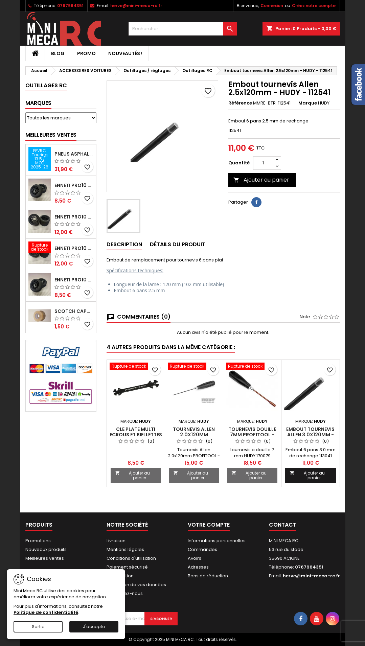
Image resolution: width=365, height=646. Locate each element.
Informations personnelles (217, 540)
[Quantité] (263, 163)
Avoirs (194, 558)
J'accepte (94, 626)
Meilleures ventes (44, 558)
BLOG (58, 53)
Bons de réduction (208, 576)
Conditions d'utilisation (131, 558)
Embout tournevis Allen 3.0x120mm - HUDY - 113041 (310, 434)
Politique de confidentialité (46, 612)
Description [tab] (124, 244)
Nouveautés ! (125, 53)
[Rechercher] (183, 29)
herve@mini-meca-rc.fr (136, 5)
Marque (307, 103)
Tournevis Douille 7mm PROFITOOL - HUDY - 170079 (252, 434)
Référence (240, 103)
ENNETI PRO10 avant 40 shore (73, 279)
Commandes (202, 549)
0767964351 (70, 5)
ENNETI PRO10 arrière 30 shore (73, 248)
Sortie (38, 626)
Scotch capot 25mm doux (73, 311)
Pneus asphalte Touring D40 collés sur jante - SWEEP (73, 154)
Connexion (271, 5)
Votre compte (209, 525)
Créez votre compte (314, 5)
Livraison (116, 540)
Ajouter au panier (261, 180)
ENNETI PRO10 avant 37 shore (73, 185)
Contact (282, 525)
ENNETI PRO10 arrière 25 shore (73, 217)
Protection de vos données (136, 584)
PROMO (86, 53)
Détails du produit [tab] (177, 244)
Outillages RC (46, 85)
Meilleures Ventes (50, 135)
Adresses (198, 567)
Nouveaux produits (46, 549)
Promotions (38, 540)
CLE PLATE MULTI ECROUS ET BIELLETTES (136, 432)
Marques (38, 103)
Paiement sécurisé (127, 567)
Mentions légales (125, 549)
